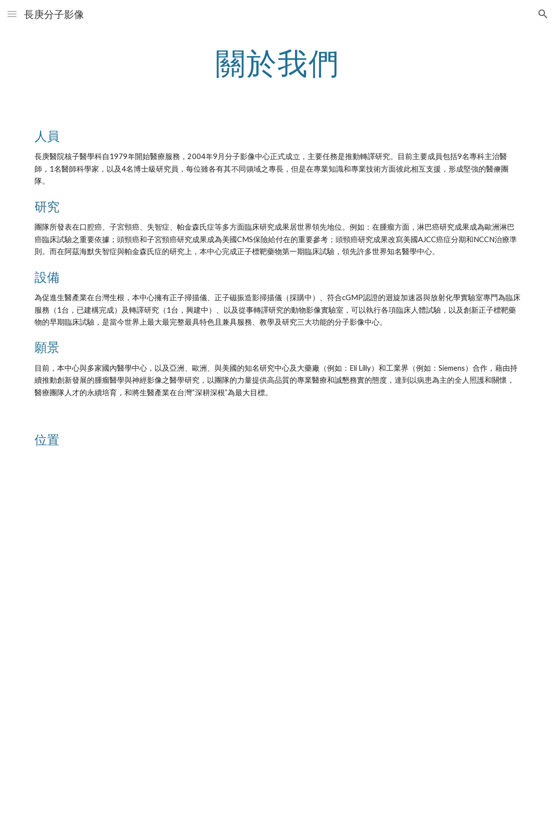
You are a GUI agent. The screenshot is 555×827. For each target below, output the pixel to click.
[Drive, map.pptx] (277, 646)
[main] (277, 62)
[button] (12, 14)
